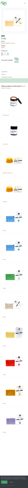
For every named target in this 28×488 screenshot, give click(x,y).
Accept (4, 482)
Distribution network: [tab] (7, 77)
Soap (3, 36)
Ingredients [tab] (4, 71)
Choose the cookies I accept (7, 485)
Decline (11, 482)
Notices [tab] (4, 74)
